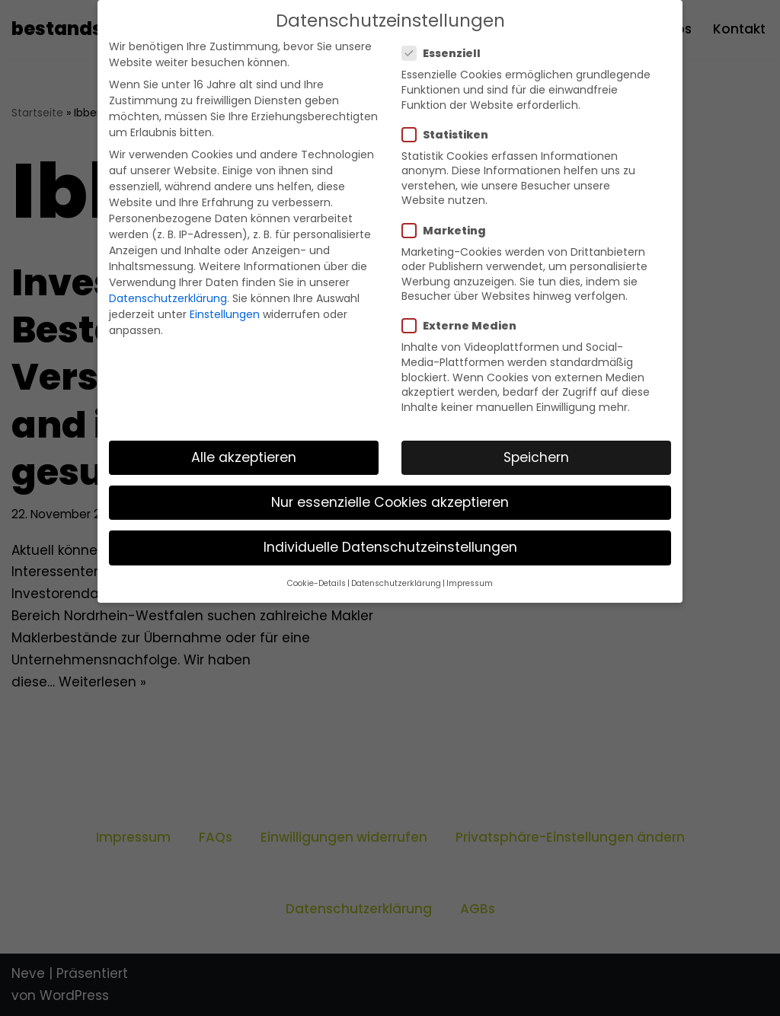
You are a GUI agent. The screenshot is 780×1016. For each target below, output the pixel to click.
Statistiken (449, 134)
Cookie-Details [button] (316, 583)
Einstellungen (225, 314)
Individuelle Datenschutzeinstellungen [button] (390, 547)
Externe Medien (463, 325)
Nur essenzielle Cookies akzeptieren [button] (390, 502)
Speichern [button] (536, 457)
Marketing (448, 230)
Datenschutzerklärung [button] (396, 583)
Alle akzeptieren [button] (243, 457)
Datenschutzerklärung (168, 298)
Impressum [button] (469, 583)
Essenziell (446, 53)
